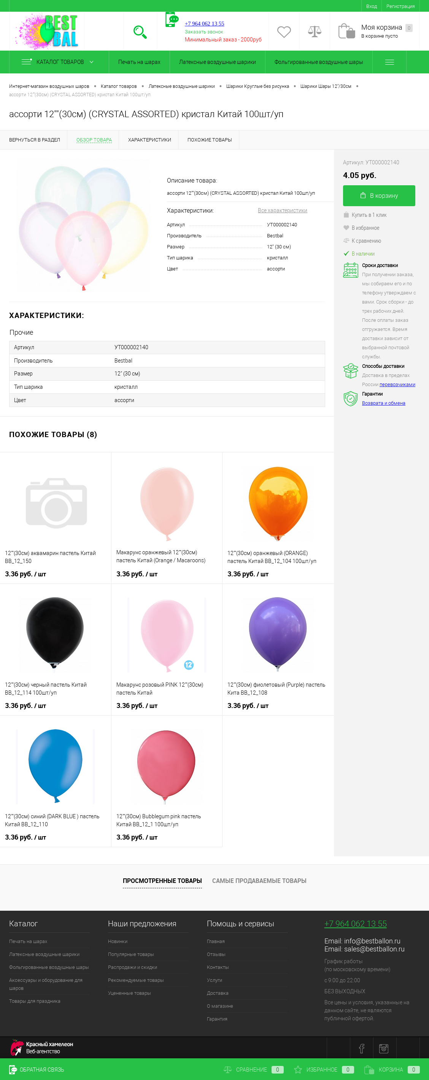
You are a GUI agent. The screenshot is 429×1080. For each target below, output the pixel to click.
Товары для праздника (34, 1000)
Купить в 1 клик (365, 214)
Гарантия (217, 1018)
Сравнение (254, 1070)
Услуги (214, 979)
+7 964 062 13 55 (355, 923)
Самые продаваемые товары (259, 879)
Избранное (324, 1070)
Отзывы (216, 953)
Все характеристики (282, 210)
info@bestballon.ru (372, 940)
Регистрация (400, 6)
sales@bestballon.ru (374, 948)
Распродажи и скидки (132, 966)
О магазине (220, 1005)
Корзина (392, 1070)
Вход (371, 6)
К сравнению (362, 240)
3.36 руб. (25, 573)
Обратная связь (36, 1070)
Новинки (117, 940)
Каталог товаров (59, 62)
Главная (216, 940)
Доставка (218, 992)
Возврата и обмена (383, 403)
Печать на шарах (139, 62)
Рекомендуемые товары (136, 979)
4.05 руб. (360, 175)
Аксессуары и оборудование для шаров (46, 983)
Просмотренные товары (162, 879)
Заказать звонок (204, 32)
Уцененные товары (129, 992)
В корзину (379, 195)
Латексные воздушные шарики (217, 62)
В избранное (361, 227)
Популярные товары (131, 953)
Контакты (218, 966)
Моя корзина (387, 27)
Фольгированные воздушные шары (319, 62)
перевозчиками (397, 384)
